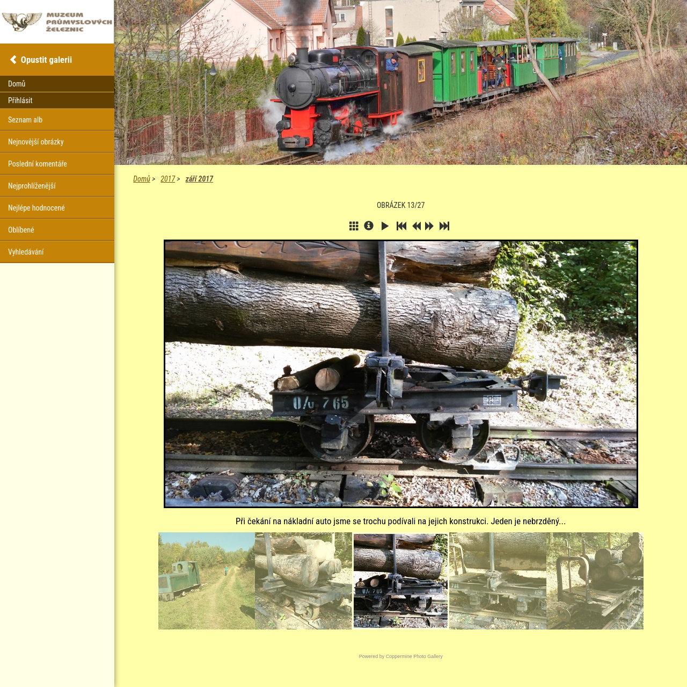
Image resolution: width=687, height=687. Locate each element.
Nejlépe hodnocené (36, 208)
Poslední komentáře (37, 164)
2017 (167, 179)
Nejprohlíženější (31, 186)
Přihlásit (20, 100)
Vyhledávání (25, 252)
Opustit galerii (46, 59)
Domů (141, 179)
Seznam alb (25, 119)
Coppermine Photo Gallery (414, 656)
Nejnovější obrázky (36, 142)
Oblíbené (21, 230)
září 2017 (199, 179)
